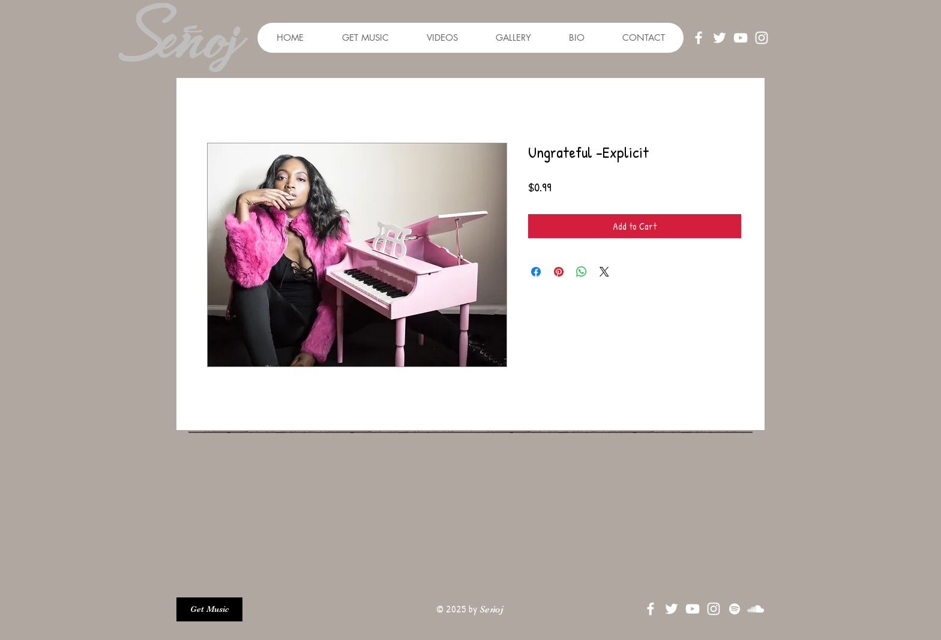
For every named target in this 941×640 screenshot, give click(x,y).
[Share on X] (604, 272)
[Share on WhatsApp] (581, 272)
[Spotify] (734, 608)
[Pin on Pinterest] (559, 272)
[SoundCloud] (755, 608)
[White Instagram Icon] (761, 37)
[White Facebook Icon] (698, 37)
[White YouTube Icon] (740, 37)
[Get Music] (209, 609)
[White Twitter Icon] (719, 37)
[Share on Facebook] (536, 272)
